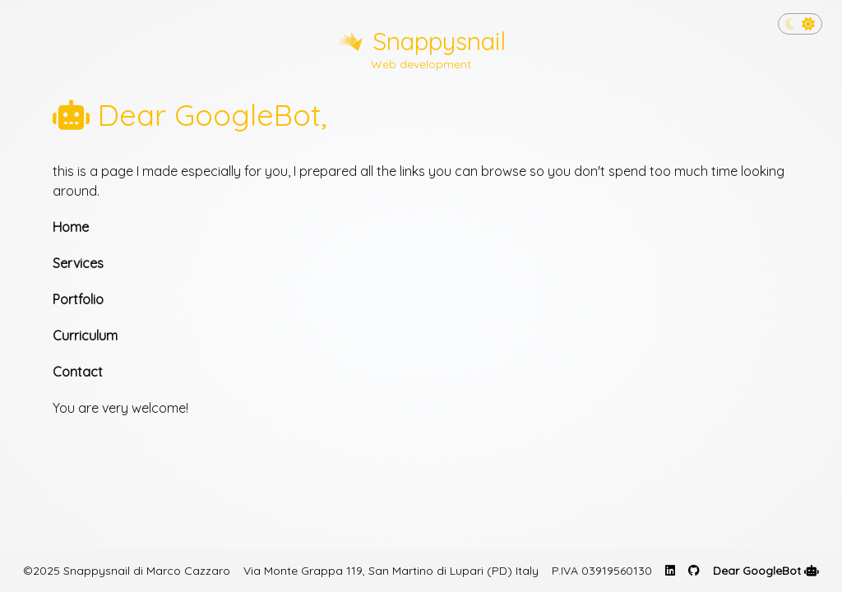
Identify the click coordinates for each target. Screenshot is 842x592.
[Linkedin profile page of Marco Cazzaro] (670, 570)
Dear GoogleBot (766, 570)
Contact (78, 371)
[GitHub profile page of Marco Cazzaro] (694, 570)
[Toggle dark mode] (800, 24)
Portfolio (78, 299)
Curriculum (85, 335)
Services (78, 263)
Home (71, 227)
